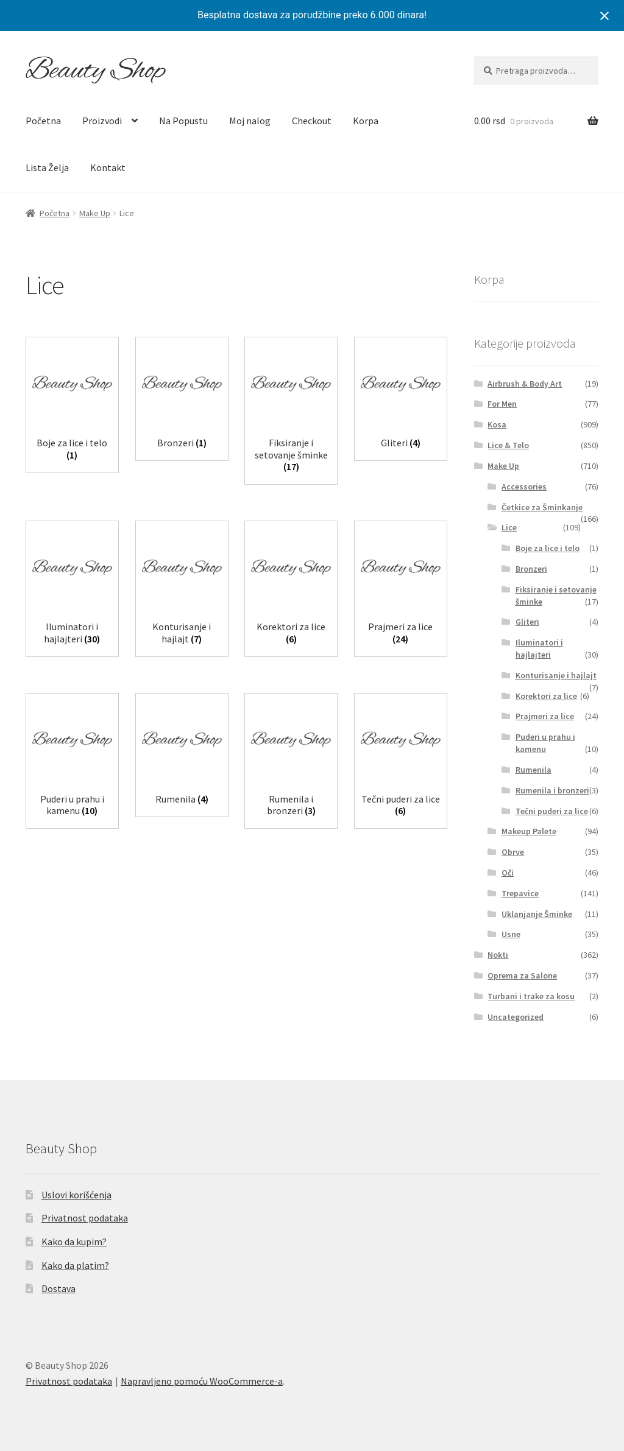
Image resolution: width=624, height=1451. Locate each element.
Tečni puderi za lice (552, 811)
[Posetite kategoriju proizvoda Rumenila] (182, 752)
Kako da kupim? (74, 1241)
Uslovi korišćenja (76, 1195)
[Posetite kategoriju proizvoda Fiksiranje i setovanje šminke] (291, 408)
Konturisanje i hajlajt (556, 675)
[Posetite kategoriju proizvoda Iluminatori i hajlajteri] (72, 586)
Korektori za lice (546, 695)
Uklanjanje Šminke (537, 913)
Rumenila (533, 769)
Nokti (498, 954)
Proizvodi (102, 120)
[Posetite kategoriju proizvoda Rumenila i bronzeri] (291, 758)
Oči (508, 872)
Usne (511, 934)
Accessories (524, 486)
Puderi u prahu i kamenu (545, 742)
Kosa (497, 424)
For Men (502, 403)
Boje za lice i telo (548, 548)
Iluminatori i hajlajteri (539, 648)
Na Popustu (183, 120)
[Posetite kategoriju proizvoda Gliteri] (401, 396)
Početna (43, 120)
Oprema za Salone (522, 975)
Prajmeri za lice (545, 716)
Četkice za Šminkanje (542, 507)
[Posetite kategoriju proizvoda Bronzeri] (182, 396)
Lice (509, 527)
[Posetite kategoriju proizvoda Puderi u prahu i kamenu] (72, 758)
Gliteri (527, 621)
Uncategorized (516, 1016)
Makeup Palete (529, 831)
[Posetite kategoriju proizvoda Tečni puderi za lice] (401, 758)
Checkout (312, 120)
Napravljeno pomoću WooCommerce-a (202, 1381)
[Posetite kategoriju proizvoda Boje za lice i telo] (72, 402)
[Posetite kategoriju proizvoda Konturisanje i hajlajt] (182, 586)
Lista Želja (47, 167)
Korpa (365, 120)
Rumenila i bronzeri (552, 790)
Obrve (513, 851)
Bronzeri (531, 568)
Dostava (58, 1288)
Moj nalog (250, 120)
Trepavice (520, 893)
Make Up (94, 213)
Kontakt (108, 167)
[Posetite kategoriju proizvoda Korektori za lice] (291, 586)
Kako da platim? (75, 1265)
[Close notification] (604, 16)
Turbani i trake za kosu (531, 996)
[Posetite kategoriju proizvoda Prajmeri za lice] (401, 586)
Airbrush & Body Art (525, 383)
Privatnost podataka (84, 1218)
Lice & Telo (508, 445)
